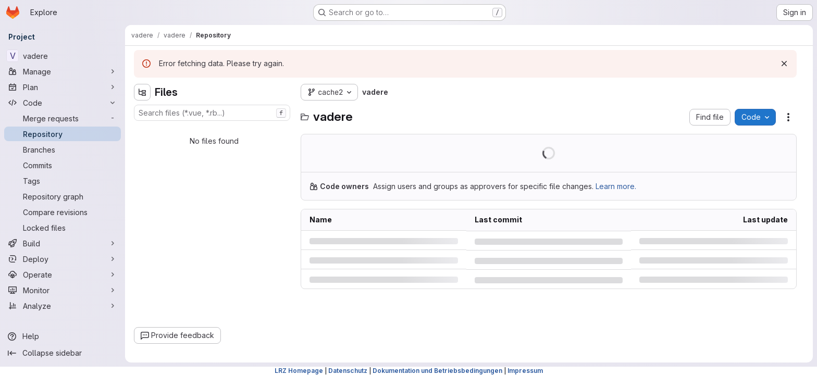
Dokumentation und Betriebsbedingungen (437, 370)
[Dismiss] (784, 63)
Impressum (525, 370)
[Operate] (62, 274)
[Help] (62, 336)
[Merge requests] (62, 118)
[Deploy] (62, 259)
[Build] (62, 243)
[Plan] (62, 87)
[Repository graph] (62, 196)
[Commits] (62, 165)
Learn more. (616, 186)
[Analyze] (62, 305)
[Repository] (62, 134)
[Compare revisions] (62, 212)
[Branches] (62, 149)
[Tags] (62, 180)
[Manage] (62, 71)
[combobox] (212, 113)
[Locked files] (62, 227)
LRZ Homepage (299, 370)
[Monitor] (62, 290)
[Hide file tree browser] (142, 92)
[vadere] (62, 55)
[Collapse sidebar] (62, 353)
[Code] (62, 102)
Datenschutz (347, 370)
